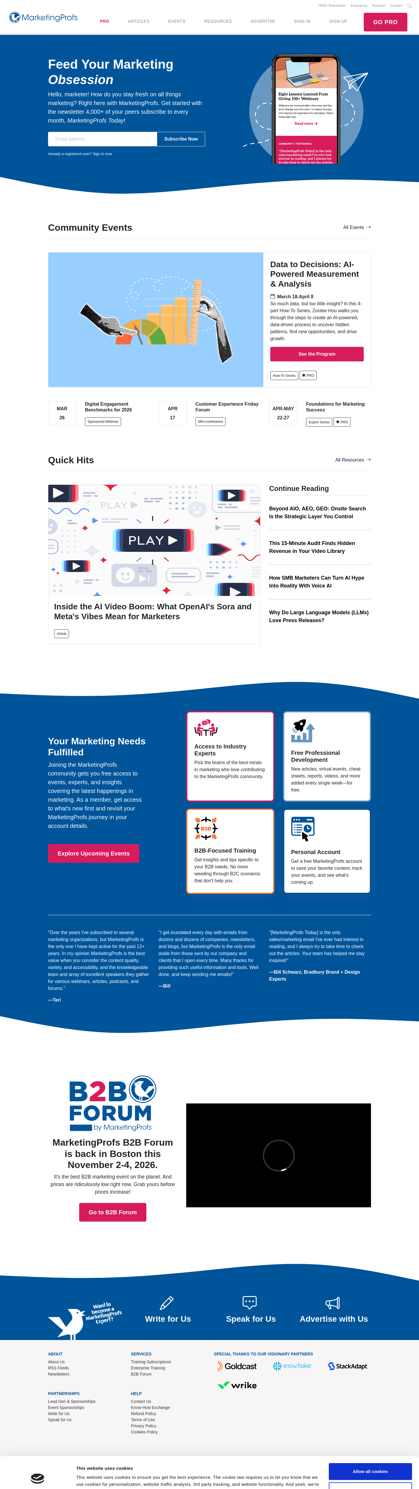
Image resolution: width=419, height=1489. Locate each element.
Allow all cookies (370, 1441)
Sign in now (102, 154)
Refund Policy (143, 1413)
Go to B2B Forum (113, 1137)
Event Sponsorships (66, 1407)
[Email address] (102, 139)
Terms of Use (143, 1419)
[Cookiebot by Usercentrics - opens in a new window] (37, 1477)
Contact (396, 5)
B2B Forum (141, 1374)
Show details (89, 1477)
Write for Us (59, 1413)
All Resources (353, 459)
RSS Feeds (58, 1368)
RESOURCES (218, 21)
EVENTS (177, 21)
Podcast (378, 5)
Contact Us (141, 1401)
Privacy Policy (143, 1426)
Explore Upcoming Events (94, 853)
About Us (56, 1362)
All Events (357, 227)
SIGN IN (302, 21)
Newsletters (58, 1374)
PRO (104, 21)
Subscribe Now (181, 138)
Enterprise (359, 5)
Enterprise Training (148, 1368)
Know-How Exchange (150, 1407)
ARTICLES (139, 21)
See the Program (317, 354)
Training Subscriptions (151, 1362)
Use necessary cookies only (370, 1460)
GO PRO (385, 22)
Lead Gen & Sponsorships (71, 1401)
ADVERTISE (263, 21)
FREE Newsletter (332, 5)
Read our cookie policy (243, 1461)
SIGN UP (338, 21)
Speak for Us (60, 1419)
